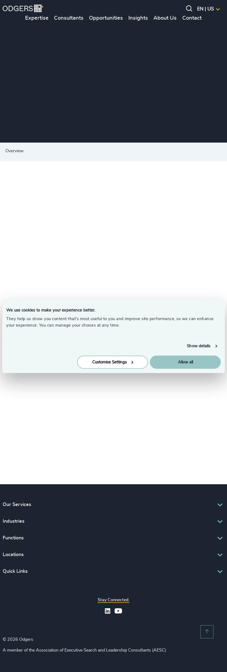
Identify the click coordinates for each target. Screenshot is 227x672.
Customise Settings (112, 362)
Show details (198, 346)
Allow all (185, 362)
